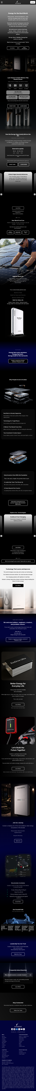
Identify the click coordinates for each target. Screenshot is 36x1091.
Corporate (20, 1041)
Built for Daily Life (18, 300)
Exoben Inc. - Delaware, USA (24, 1036)
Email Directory (21, 1040)
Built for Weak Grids (18, 297)
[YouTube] (21, 1029)
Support (20, 1045)
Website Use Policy (5, 1056)
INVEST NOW (12, 106)
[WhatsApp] (24, 1029)
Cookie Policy (4, 1054)
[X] (19, 1029)
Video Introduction (23, 48)
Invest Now (12, 48)
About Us (3, 1036)
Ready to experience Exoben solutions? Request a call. (18, 361)
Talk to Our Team (25, 232)
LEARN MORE (23, 106)
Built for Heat (18, 292)
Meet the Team (18, 954)
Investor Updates (21, 1054)
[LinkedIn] (17, 1029)
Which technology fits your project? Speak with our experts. (18, 561)
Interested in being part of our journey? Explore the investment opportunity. (18, 503)
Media (20, 1043)
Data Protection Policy (5, 1055)
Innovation (4, 1040)
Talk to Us (18, 841)
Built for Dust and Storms (17, 295)
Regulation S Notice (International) (7, 1063)
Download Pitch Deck (22, 1052)
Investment (4, 1045)
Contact (3, 1046)
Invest (32, 2)
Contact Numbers (22, 1046)
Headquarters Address (22, 1037)
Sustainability (4, 1041)
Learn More (18, 208)
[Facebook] (12, 1029)
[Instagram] (14, 1029)
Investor (20, 1042)
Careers (3, 1043)
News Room (4, 1042)
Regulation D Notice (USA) (6, 1061)
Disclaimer (3, 1057)
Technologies (4, 1037)
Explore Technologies (10, 232)
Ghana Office (21, 1038)
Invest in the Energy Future (18, 232)
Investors (3, 1038)
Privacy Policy (4, 1052)
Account (3, 1047)
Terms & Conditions (5, 1051)
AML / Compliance (5, 1064)
